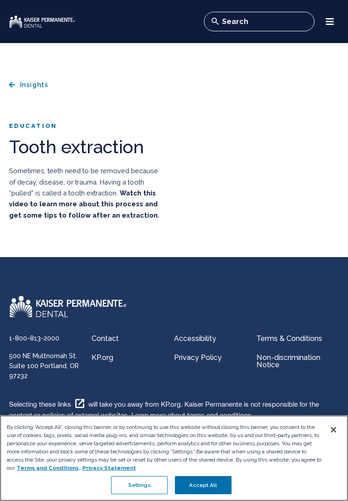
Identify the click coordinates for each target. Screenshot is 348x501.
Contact (105, 338)
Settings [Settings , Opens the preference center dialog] (139, 485)
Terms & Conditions (289, 338)
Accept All (203, 485)
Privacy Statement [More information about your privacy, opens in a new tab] (109, 467)
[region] (174, 458)
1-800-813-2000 (34, 338)
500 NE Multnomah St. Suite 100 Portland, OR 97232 (44, 365)
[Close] (333, 430)
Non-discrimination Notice (288, 361)
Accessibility (195, 338)
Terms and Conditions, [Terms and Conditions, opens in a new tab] (48, 467)
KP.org (102, 357)
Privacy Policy (198, 357)
